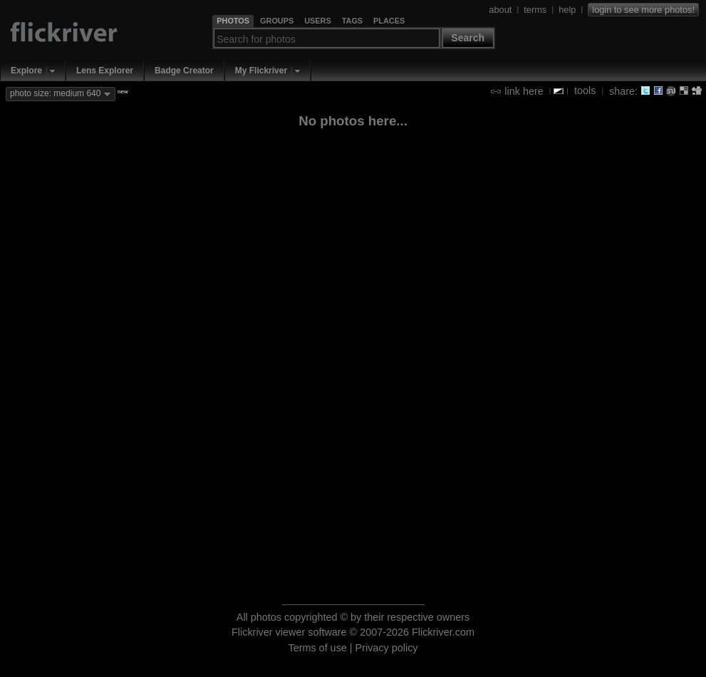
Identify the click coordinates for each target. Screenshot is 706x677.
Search (467, 37)
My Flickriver (261, 71)
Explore (26, 71)
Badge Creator (184, 71)
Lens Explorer (104, 71)
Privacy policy (386, 647)
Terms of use (317, 647)
